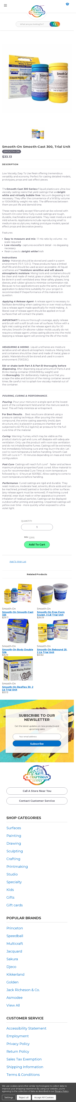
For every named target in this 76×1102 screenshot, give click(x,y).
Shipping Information (24, 1067)
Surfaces (13, 828)
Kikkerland (15, 974)
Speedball (14, 936)
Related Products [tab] (37, 574)
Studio (12, 874)
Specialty (14, 882)
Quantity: (26, 521)
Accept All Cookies (44, 1097)
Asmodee (14, 998)
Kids (10, 890)
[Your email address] (37, 737)
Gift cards (14, 905)
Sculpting (14, 851)
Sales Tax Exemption (24, 1059)
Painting (13, 836)
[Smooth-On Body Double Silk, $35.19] (18, 631)
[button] (37, 164)
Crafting (13, 859)
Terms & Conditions (23, 1075)
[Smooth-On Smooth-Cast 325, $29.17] (18, 593)
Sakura (12, 959)
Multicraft (14, 944)
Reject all (24, 1097)
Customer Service (25, 1018)
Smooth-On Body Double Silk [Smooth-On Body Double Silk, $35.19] (17, 651)
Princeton (14, 928)
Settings (8, 1097)
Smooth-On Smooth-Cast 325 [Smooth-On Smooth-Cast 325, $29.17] (17, 613)
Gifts (10, 897)
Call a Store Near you (37, 791)
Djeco (11, 967)
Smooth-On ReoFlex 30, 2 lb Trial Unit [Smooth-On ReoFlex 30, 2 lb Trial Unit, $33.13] (17, 688)
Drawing (13, 843)
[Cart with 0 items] (68, 4)
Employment (17, 1036)
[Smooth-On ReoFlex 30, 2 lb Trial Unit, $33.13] (18, 668)
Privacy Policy (18, 1044)
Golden (12, 982)
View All (13, 1005)
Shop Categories (23, 818)
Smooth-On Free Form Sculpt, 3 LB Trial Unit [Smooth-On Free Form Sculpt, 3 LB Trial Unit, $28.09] (51, 613)
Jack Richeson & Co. (23, 990)
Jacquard (14, 951)
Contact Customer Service (37, 800)
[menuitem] (17, 827)
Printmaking (17, 866)
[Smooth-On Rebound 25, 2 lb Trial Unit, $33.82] (52, 631)
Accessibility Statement (26, 1028)
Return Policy (17, 1051)
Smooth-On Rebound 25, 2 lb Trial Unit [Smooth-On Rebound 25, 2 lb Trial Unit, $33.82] (52, 651)
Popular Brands (23, 918)
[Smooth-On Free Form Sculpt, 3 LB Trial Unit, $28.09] (52, 593)
